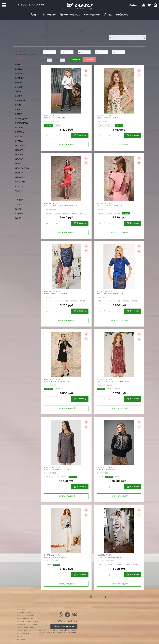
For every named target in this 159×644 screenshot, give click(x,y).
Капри (18, 96)
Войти (133, 4)
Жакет (18, 87)
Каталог (49, 14)
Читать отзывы (66, 145)
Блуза (18, 69)
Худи (18, 204)
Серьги (19, 191)
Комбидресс (22, 118)
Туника (19, 200)
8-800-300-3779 (30, 4)
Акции (34, 14)
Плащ (18, 164)
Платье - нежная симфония (109, 206)
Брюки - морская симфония (110, 557)
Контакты (92, 14)
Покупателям (70, 14)
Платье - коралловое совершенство (61, 206)
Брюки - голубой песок (55, 557)
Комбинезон (22, 123)
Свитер (19, 186)
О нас (108, 14)
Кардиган (20, 100)
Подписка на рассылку (64, 626)
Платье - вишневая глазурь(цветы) (113, 381)
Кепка (18, 109)
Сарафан (20, 182)
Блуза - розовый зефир (107, 118)
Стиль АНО (21, 51)
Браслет (19, 78)
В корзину (81, 135)
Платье (19, 159)
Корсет (19, 127)
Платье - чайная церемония (57, 469)
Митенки (20, 146)
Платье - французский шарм (57, 381)
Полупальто (22, 168)
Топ (17, 195)
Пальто (19, 150)
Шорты (19, 213)
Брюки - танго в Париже (55, 118)
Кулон (18, 137)
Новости (122, 14)
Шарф (18, 209)
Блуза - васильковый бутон (110, 293)
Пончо (19, 173)
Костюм (19, 132)
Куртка (19, 141)
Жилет (18, 91)
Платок (19, 155)
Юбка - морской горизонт (56, 293)
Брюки (19, 82)
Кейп (18, 105)
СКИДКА (19, 58)
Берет (18, 64)
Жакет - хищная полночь (108, 469)
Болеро (19, 73)
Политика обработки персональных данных (58, 632)
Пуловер (20, 177)
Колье (18, 114)
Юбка (18, 218)
